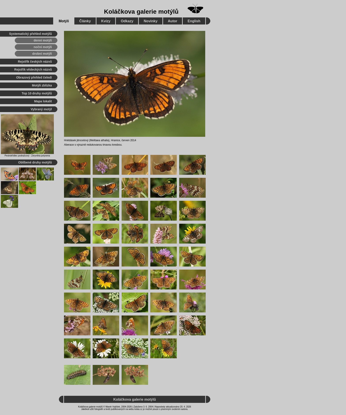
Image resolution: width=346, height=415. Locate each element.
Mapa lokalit (43, 101)
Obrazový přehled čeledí (34, 77)
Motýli (64, 21)
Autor (172, 21)
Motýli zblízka (42, 85)
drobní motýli (42, 53)
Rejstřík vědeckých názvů (33, 69)
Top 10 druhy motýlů (37, 93)
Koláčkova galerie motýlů (141, 11)
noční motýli (43, 47)
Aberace (69, 144)
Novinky (150, 21)
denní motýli (43, 40)
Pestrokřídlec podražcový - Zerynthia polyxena (27, 155)
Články (85, 21)
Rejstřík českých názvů (35, 61)
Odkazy (127, 21)
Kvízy (106, 21)
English (194, 21)
